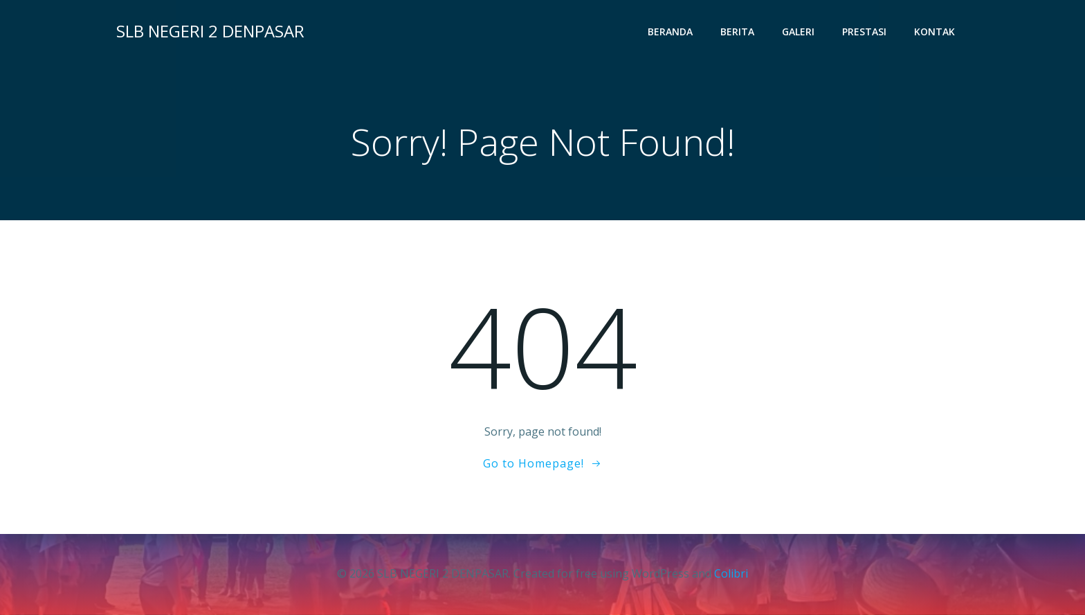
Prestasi (864, 31)
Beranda (670, 31)
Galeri (798, 31)
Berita (737, 31)
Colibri (731, 573)
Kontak (934, 31)
